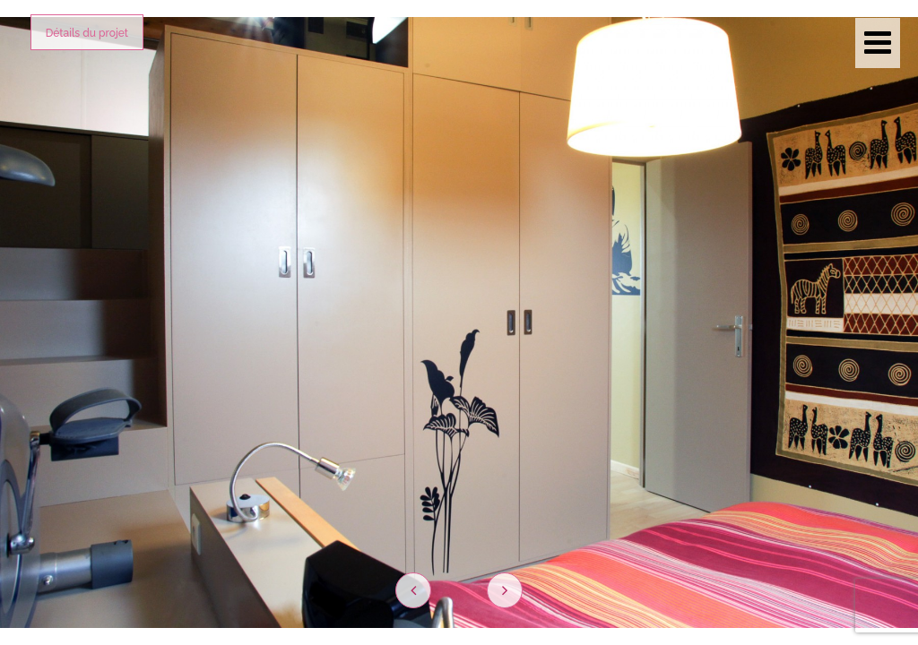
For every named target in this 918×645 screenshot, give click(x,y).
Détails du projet (87, 33)
